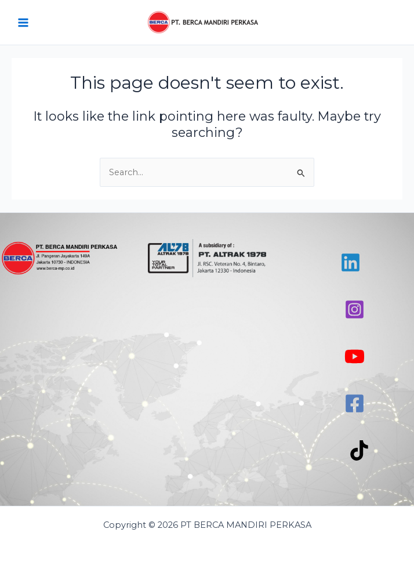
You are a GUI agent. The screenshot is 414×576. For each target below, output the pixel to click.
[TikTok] (359, 450)
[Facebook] (354, 403)
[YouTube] (354, 356)
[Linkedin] (350, 262)
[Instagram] (354, 309)
